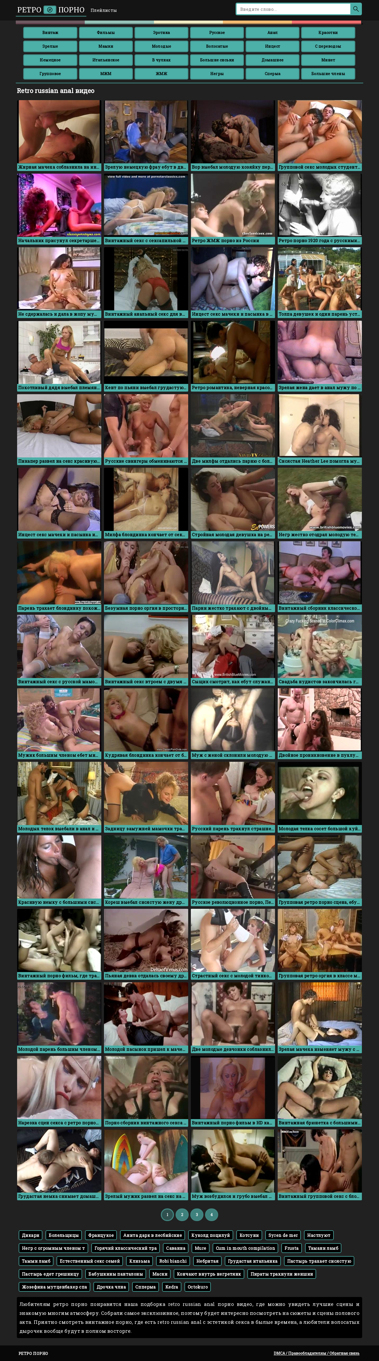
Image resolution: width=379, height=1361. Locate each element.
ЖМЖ (161, 73)
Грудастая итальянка (253, 1261)
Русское (217, 32)
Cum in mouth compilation (245, 1248)
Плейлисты (104, 10)
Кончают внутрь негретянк (209, 1274)
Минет (328, 59)
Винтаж (50, 32)
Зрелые (50, 46)
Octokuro (198, 1287)
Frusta (291, 1248)
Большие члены (328, 73)
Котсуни (249, 1235)
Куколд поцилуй (210, 1235)
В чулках (161, 59)
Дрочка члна (111, 1287)
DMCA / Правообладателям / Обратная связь (317, 1353)
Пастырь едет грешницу (50, 1274)
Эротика (161, 32)
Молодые (161, 46)
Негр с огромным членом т (53, 1248)
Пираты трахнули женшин (282, 1274)
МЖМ (106, 73)
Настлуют (318, 1235)
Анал (272, 32)
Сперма (272, 73)
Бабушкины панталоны (115, 1274)
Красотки (328, 32)
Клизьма (139, 1261)
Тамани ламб (323, 1248)
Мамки (105, 46)
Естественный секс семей (90, 1261)
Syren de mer (283, 1235)
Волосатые (217, 46)
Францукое (101, 1235)
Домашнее (272, 59)
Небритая (207, 1261)
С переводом (328, 46)
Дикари (30, 1235)
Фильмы (106, 32)
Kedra (171, 1287)
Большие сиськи (217, 59)
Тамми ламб (36, 1261)
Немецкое (50, 59)
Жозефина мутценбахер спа (54, 1287)
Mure (200, 1248)
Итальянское (105, 59)
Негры (217, 73)
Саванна (175, 1248)
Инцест (272, 46)
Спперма (145, 1287)
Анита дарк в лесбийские (152, 1235)
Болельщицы (64, 1235)
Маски (159, 1274)
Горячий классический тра (125, 1248)
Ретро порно (51, 10)
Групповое (50, 73)
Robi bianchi (173, 1261)
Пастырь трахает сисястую (319, 1261)
